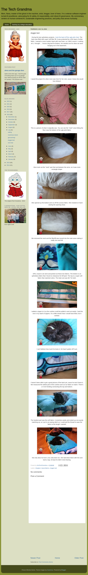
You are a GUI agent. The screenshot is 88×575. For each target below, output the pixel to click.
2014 (8, 165)
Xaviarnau (50, 570)
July (9, 130)
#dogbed (38, 468)
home (7, 24)
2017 (8, 112)
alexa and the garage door (14, 70)
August (10, 127)
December (11, 117)
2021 (8, 104)
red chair (10, 142)
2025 (8, 101)
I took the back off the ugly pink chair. (67, 37)
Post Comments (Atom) (46, 562)
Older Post (79, 558)
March (10, 154)
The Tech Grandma (16, 9)
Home (57, 558)
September (11, 124)
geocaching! (11, 137)
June (10, 146)
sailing (10, 132)
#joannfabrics (45, 468)
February (11, 156)
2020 (8, 106)
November (11, 119)
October (10, 122)
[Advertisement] (57, 540)
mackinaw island (13, 135)
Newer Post (35, 558)
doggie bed (53, 468)
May (9, 149)
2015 (8, 162)
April (9, 151)
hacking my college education (22, 24)
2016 (8, 114)
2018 (8, 109)
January (10, 159)
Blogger (63, 570)
